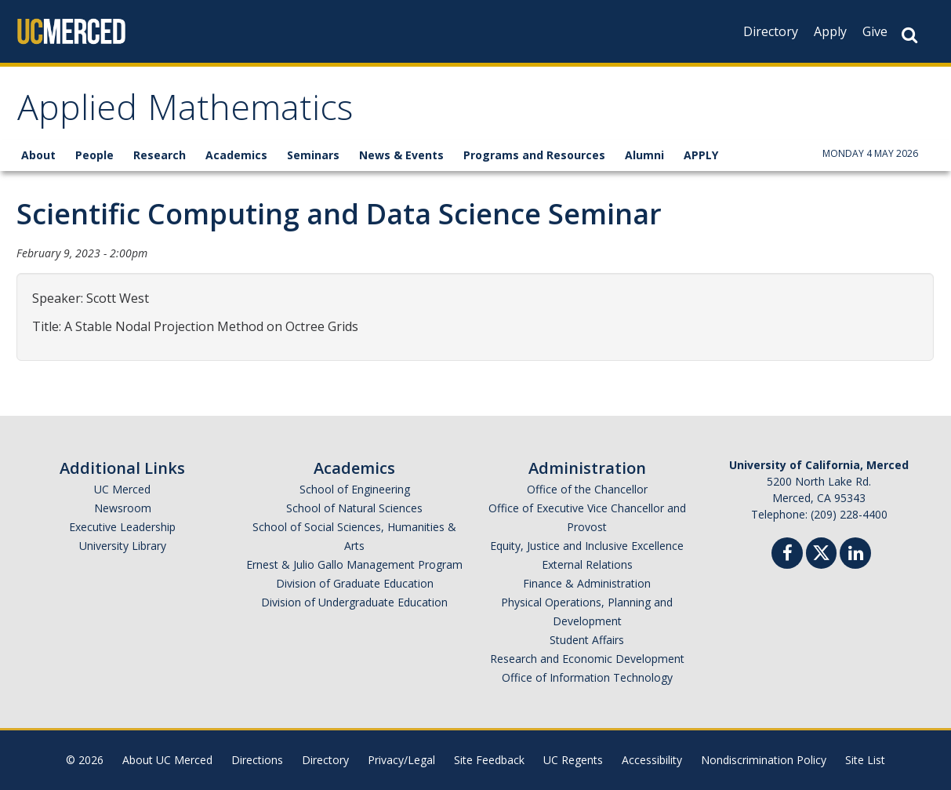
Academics (236, 154)
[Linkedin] (855, 555)
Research (159, 154)
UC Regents (573, 759)
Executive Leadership (122, 526)
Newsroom (122, 508)
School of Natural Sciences (354, 508)
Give (874, 31)
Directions (257, 759)
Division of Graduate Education (355, 583)
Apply (830, 31)
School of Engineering (354, 489)
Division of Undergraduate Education (354, 602)
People (94, 154)
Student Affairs (587, 639)
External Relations (587, 564)
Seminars (313, 154)
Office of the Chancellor (587, 489)
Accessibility (652, 759)
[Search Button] (909, 35)
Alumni (644, 154)
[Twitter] (821, 551)
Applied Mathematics (185, 112)
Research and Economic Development (587, 658)
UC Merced (122, 489)
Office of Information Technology (587, 677)
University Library (122, 545)
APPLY (701, 154)
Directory (770, 31)
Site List (865, 759)
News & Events (401, 154)
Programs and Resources (534, 154)
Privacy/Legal (401, 759)
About (38, 154)
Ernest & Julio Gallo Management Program (354, 564)
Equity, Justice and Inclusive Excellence (587, 545)
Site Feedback (489, 759)
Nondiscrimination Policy (763, 759)
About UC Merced (167, 759)
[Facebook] (787, 555)
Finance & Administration (587, 583)
